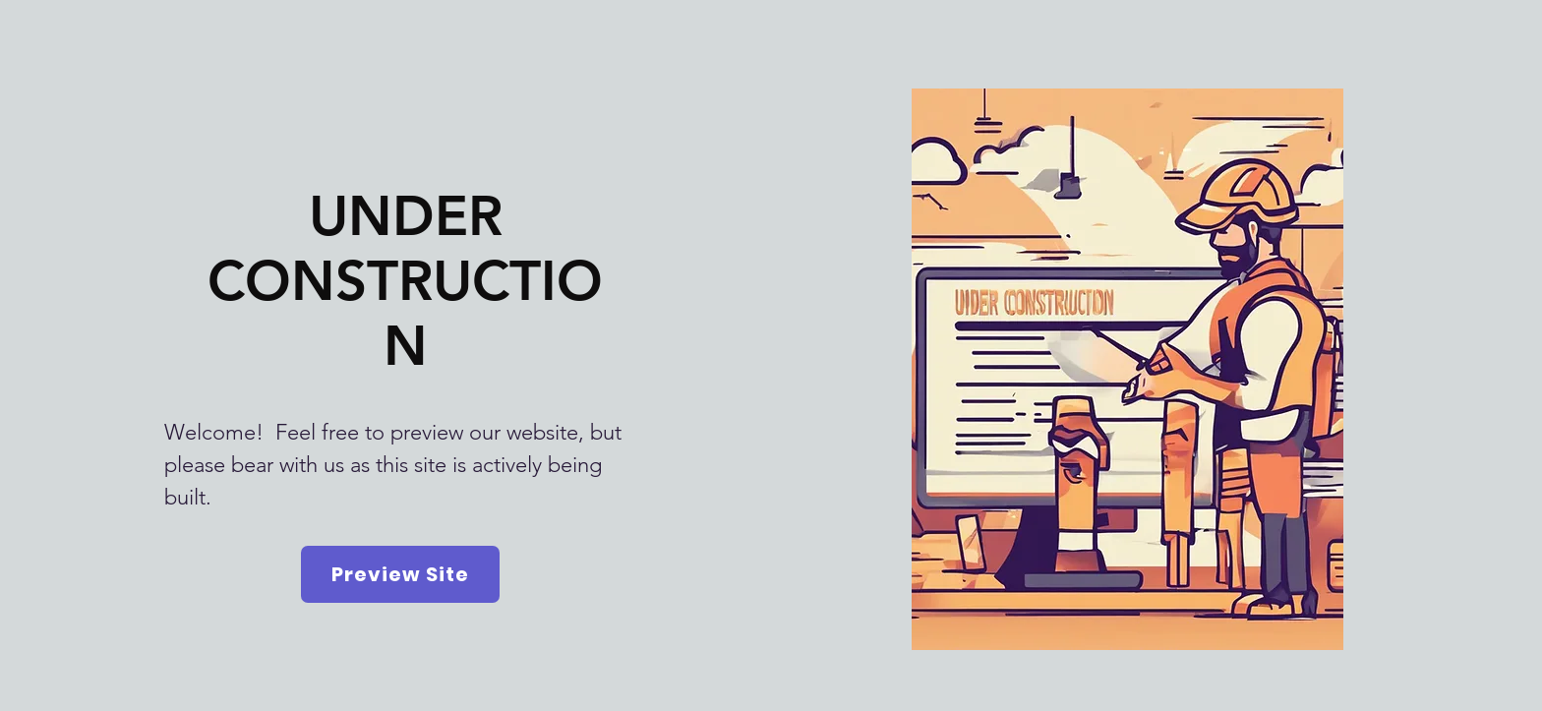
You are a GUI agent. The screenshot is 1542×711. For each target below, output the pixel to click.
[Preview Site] (400, 574)
